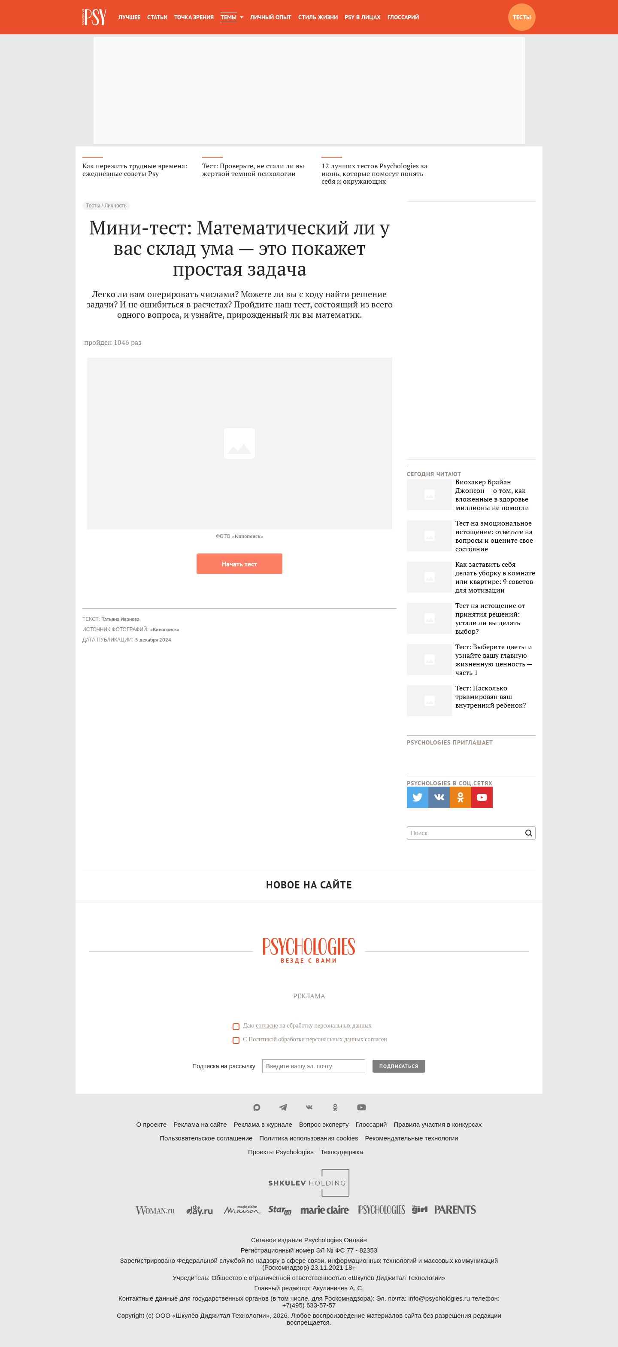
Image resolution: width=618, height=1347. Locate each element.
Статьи (157, 17)
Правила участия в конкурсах (438, 1124)
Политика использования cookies (308, 1138)
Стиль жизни (318, 17)
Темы (228, 17)
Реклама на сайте (200, 1124)
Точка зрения (194, 17)
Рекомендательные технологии (411, 1138)
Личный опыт (270, 17)
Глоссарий (403, 17)
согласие (267, 1026)
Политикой (262, 1040)
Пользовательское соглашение (206, 1138)
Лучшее (129, 17)
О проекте (151, 1124)
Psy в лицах (363, 17)
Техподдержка (342, 1152)
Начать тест (239, 564)
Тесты (522, 17)
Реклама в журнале (263, 1124)
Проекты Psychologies (281, 1152)
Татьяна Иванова (120, 619)
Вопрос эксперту (324, 1124)
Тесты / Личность (106, 206)
